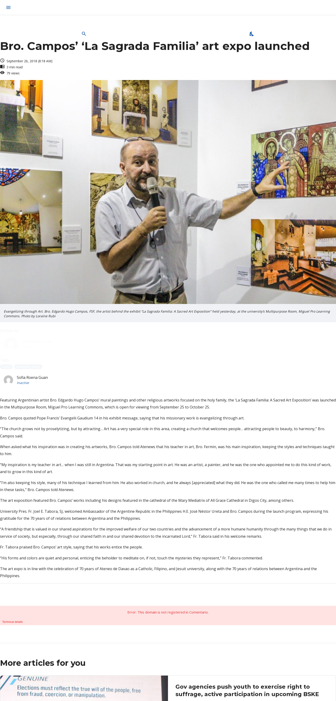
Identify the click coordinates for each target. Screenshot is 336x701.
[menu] (8, 7)
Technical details (12, 622)
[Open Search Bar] (84, 33)
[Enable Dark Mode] (252, 33)
